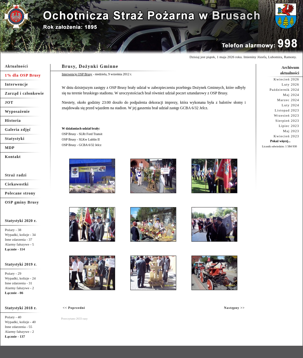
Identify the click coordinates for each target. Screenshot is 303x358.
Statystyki (15, 138)
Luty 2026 (290, 84)
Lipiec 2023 (289, 126)
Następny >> (234, 308)
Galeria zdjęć (18, 129)
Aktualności (16, 66)
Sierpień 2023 (287, 120)
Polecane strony (20, 193)
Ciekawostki (17, 184)
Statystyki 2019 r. (21, 264)
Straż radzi (16, 175)
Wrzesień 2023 (286, 115)
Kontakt (13, 156)
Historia (13, 120)
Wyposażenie (17, 111)
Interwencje (16, 84)
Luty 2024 (290, 105)
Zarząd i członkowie (24, 93)
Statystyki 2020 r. (21, 220)
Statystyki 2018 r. (21, 308)
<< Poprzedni (74, 308)
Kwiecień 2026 (286, 79)
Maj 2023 (291, 131)
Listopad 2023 (287, 110)
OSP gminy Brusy (22, 202)
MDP (10, 147)
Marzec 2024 (288, 100)
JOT (9, 102)
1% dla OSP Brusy (23, 75)
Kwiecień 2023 (286, 136)
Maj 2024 (291, 95)
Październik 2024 (284, 89)
